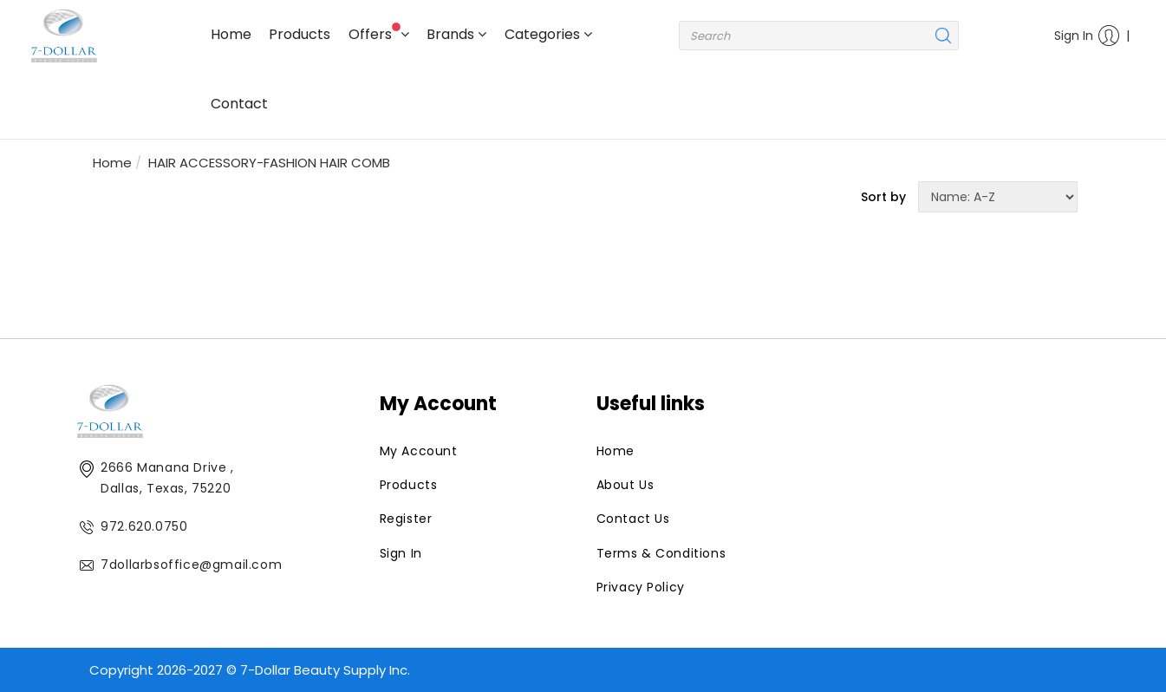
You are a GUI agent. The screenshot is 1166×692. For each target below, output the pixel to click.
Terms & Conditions (661, 553)
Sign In (1084, 35)
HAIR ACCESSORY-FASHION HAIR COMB (269, 162)
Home (231, 34)
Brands (456, 34)
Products (299, 34)
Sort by (883, 197)
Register (406, 518)
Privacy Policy (640, 587)
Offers (378, 33)
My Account (419, 451)
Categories (548, 34)
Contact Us (633, 518)
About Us (625, 484)
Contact (239, 104)
